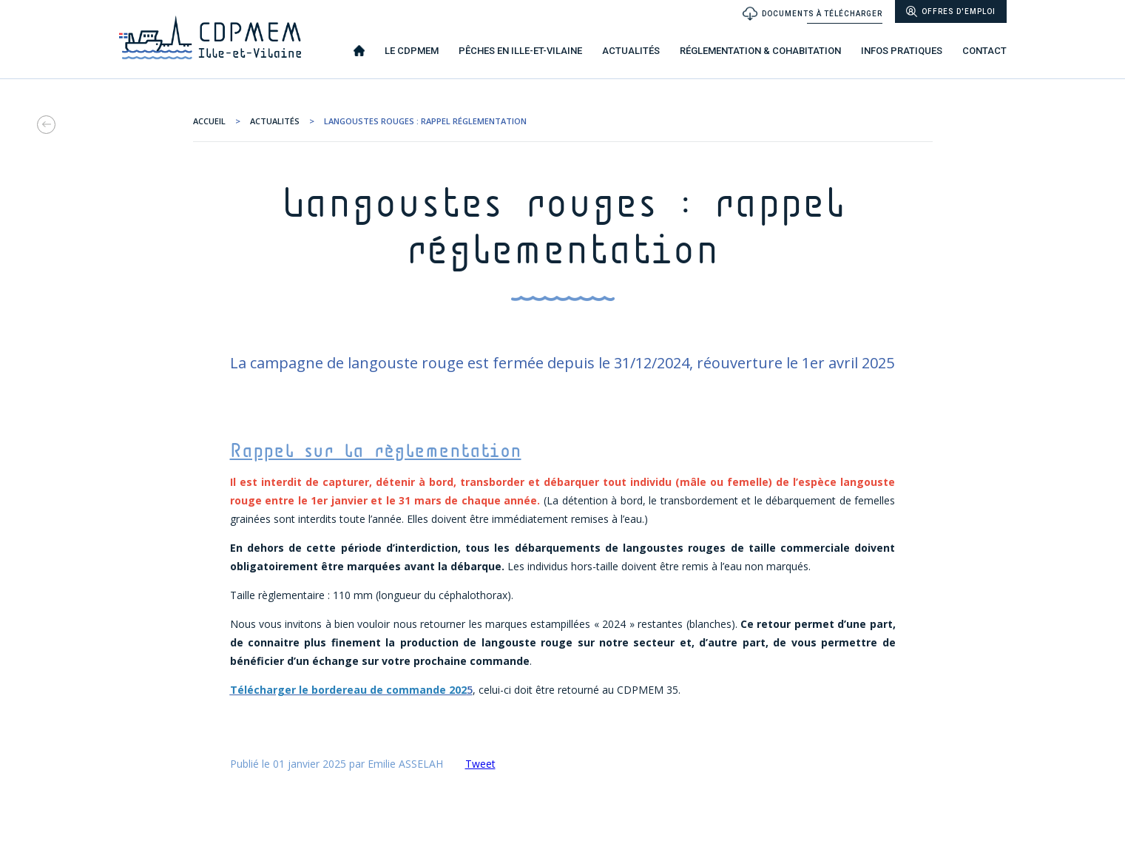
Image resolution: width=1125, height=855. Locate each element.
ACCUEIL (209, 120)
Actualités (275, 120)
